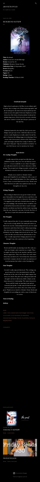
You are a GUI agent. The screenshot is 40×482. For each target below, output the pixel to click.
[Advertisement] (20, 389)
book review (30, 313)
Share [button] (4, 310)
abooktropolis (15, 313)
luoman (25, 476)
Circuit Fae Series (15, 315)
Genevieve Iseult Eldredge (10, 318)
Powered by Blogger (20, 473)
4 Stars (9, 313)
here (8, 164)
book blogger (22, 313)
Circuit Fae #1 (6, 315)
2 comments (11, 433)
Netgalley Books (7, 320)
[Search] (36, 3)
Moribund (32, 318)
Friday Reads (9, 458)
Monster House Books (23, 318)
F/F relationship (24, 315)
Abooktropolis (10, 7)
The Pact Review (11, 430)
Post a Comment (12, 461)
